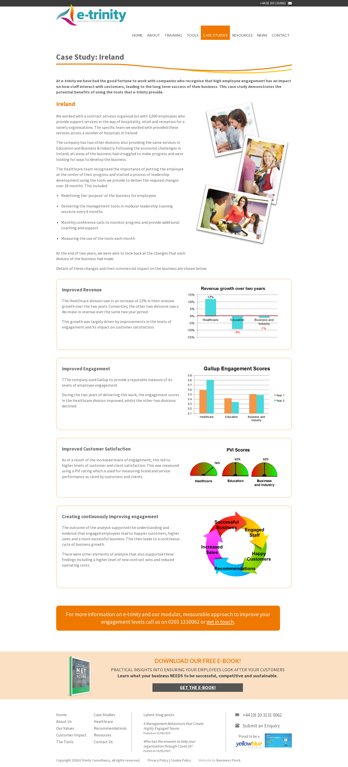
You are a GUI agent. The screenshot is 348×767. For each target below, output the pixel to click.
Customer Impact (71, 734)
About (153, 35)
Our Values (65, 728)
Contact (281, 35)
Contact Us (103, 741)
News (262, 35)
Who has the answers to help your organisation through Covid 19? (169, 743)
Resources (242, 35)
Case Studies (215, 35)
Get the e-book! (198, 687)
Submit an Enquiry (261, 726)
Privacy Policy (158, 760)
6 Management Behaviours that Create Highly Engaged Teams (173, 726)
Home (137, 35)
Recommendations (110, 728)
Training (173, 35)
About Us (64, 721)
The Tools (64, 741)
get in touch (220, 621)
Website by (220, 760)
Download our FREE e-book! (197, 661)
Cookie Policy (181, 760)
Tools (193, 35)
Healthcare (103, 721)
